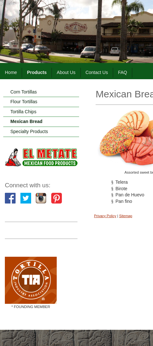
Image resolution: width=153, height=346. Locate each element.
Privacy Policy (105, 216)
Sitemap (125, 216)
